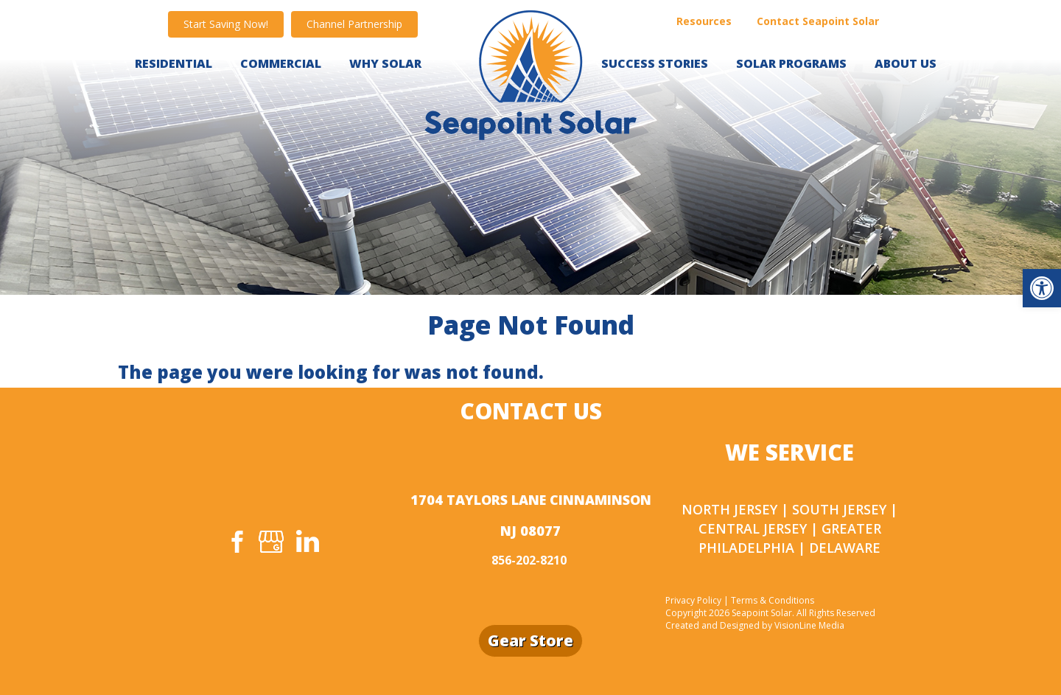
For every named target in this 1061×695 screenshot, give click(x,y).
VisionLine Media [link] (809, 625)
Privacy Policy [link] (693, 600)
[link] (1042, 288)
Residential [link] (173, 63)
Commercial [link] (280, 63)
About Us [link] (905, 63)
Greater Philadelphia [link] (789, 538)
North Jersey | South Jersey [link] (784, 509)
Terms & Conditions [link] (772, 600)
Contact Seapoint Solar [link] (818, 21)
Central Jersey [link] (752, 528)
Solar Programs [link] (791, 63)
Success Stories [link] (654, 63)
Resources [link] (704, 21)
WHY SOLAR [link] (385, 63)
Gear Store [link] (530, 640)
